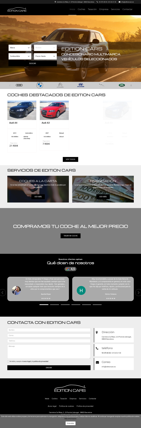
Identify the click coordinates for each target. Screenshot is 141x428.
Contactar (127, 9)
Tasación (92, 9)
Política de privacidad (85, 406)
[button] (131, 85)
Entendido (70, 423)
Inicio (72, 9)
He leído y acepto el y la (27, 361)
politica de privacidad (41, 361)
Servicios (115, 9)
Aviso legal (52, 406)
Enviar (49, 368)
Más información (70, 419)
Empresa (103, 9)
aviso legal (27, 361)
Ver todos (70, 159)
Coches (81, 9)
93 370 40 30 (103, 2)
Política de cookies (66, 406)
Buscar (32, 63)
